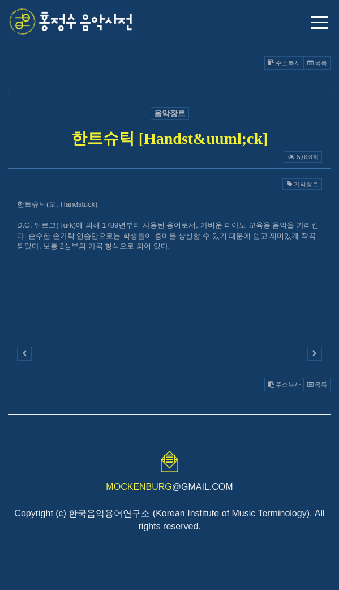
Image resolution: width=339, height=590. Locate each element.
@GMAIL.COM (169, 486)
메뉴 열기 (319, 22)
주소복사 (284, 62)
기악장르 (302, 184)
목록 (317, 62)
